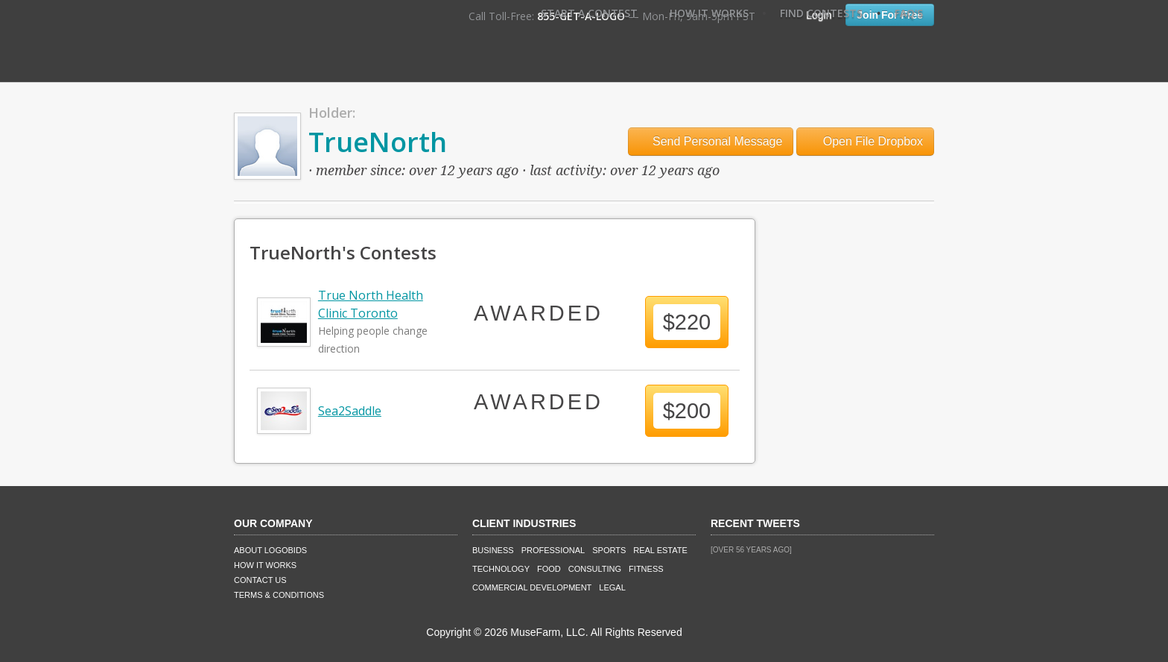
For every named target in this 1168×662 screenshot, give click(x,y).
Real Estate (660, 550)
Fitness (646, 568)
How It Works (709, 13)
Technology (501, 568)
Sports (609, 550)
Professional (553, 550)
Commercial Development (531, 587)
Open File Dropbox (865, 141)
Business (493, 550)
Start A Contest (589, 13)
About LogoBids (270, 550)
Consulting (594, 568)
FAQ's (909, 13)
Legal (612, 587)
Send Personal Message (711, 141)
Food (549, 568)
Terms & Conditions (279, 594)
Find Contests (821, 13)
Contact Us (260, 580)
